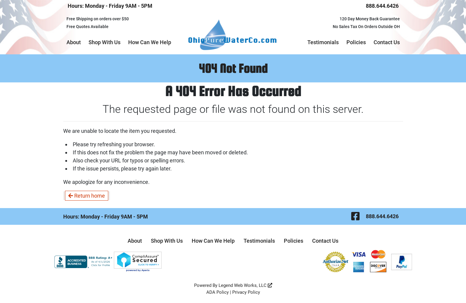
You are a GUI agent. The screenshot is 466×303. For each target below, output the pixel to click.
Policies (356, 42)
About (73, 42)
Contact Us (387, 42)
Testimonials (323, 42)
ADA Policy (217, 292)
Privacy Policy (246, 292)
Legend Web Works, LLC (245, 285)
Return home (86, 196)
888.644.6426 (382, 6)
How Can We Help (149, 42)
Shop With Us (104, 42)
